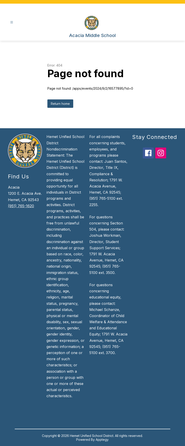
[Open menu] (11, 22)
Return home (60, 104)
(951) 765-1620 (21, 206)
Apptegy (102, 439)
